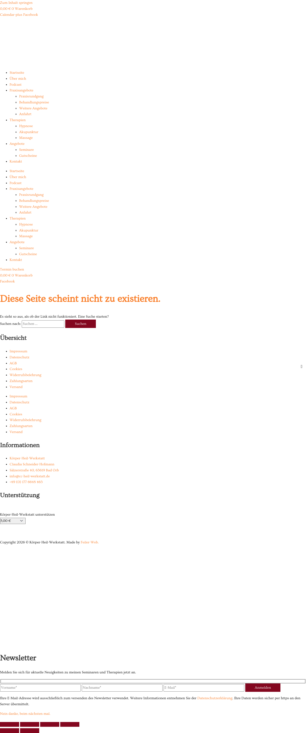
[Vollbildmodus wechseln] (29, 724)
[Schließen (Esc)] (69, 724)
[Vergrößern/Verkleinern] (9, 724)
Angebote (17, 144)
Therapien (18, 120)
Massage (26, 138)
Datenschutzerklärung (214, 698)
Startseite (17, 73)
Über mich (18, 79)
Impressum (18, 351)
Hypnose (26, 126)
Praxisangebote (21, 90)
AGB (13, 363)
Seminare (26, 150)
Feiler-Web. (90, 542)
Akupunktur (28, 132)
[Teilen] (49, 724)
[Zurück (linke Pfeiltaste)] (9, 730)
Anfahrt (25, 114)
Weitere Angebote (33, 108)
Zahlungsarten (21, 381)
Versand (16, 387)
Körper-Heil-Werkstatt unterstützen (27, 515)
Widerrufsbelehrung (25, 375)
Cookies (16, 369)
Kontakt (16, 161)
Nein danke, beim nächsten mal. (25, 714)
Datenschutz (19, 357)
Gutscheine (28, 156)
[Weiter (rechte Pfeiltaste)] (29, 730)
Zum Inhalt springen (16, 3)
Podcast (16, 85)
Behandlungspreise (34, 102)
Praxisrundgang (31, 96)
